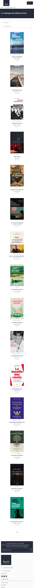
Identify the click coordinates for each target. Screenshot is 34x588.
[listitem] (2, 576)
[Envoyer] (30, 550)
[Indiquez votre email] (15, 550)
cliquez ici (26, 546)
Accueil (2, 7)
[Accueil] (6, 3)
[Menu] (30, 3)
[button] (7, 22)
